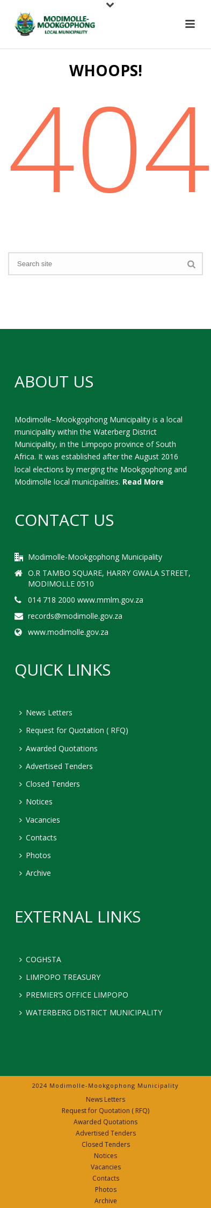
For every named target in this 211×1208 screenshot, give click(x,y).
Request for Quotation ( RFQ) (73, 730)
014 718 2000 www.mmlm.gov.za (85, 600)
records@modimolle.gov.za (75, 616)
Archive (35, 873)
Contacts (38, 837)
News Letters (45, 712)
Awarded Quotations (58, 748)
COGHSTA (40, 959)
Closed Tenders (49, 784)
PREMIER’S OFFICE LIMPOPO (73, 995)
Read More (143, 482)
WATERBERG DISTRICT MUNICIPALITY (90, 1012)
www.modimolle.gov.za (68, 632)
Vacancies (39, 820)
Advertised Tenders (56, 766)
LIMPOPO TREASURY (59, 977)
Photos (35, 855)
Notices (36, 801)
